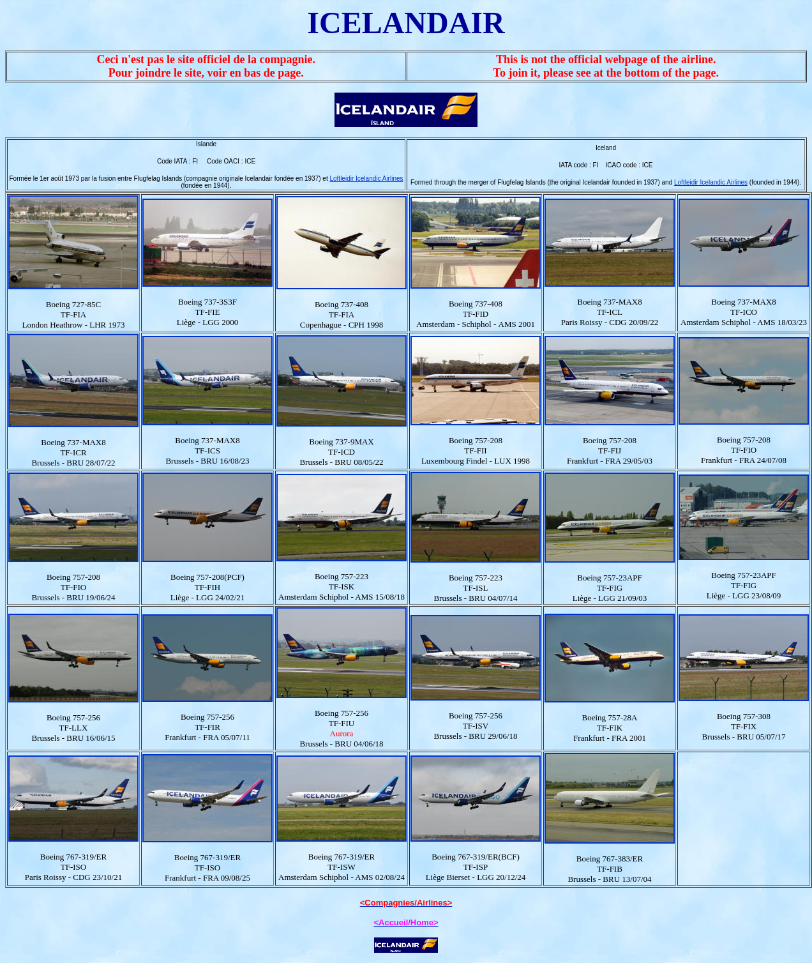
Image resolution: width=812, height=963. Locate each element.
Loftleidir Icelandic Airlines (366, 178)
